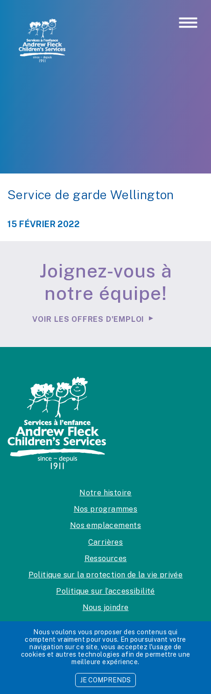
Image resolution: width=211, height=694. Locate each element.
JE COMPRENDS (105, 680)
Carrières (105, 542)
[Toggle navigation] (188, 23)
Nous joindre (106, 607)
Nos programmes (106, 509)
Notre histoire (105, 492)
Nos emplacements (105, 525)
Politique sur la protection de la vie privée (105, 574)
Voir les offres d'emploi (88, 319)
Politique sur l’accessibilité (105, 591)
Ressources (105, 558)
